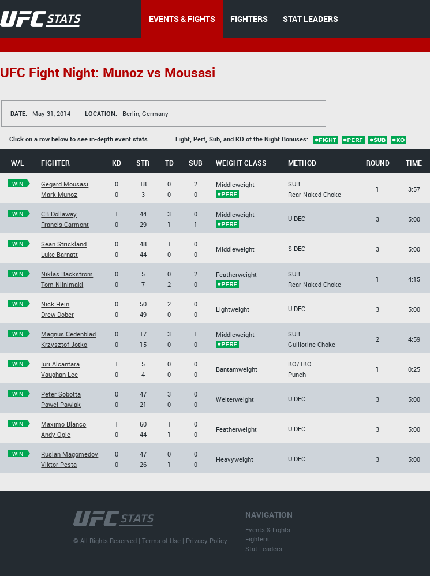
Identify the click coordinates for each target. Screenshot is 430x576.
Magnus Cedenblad (68, 334)
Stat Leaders (263, 548)
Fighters (257, 538)
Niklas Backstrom (67, 274)
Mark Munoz (59, 194)
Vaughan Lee (59, 374)
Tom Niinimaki (62, 284)
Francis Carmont (65, 224)
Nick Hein (55, 304)
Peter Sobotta (61, 394)
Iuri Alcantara (60, 364)
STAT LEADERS (310, 18)
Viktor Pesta (59, 464)
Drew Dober (57, 314)
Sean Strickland (64, 244)
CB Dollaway (59, 214)
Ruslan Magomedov (69, 454)
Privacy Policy (206, 540)
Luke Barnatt (59, 254)
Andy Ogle (55, 434)
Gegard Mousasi (64, 183)
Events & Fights (267, 529)
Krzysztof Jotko (64, 344)
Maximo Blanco (63, 424)
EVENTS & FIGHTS (182, 18)
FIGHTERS (249, 18)
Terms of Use (161, 540)
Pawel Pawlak (61, 404)
